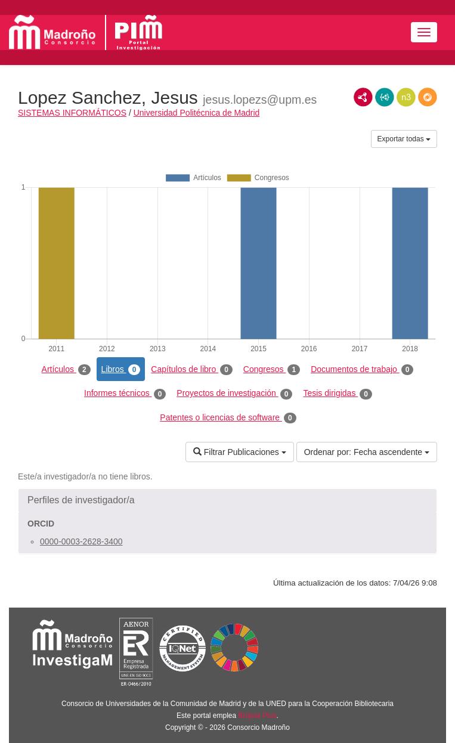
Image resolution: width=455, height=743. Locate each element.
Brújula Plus (258, 715)
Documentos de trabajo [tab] (362, 369)
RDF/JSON (427, 97)
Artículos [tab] (66, 369)
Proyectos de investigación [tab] (234, 393)
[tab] (227, 500)
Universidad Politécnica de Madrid (197, 112)
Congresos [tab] (271, 369)
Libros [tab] (121, 369)
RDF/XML (363, 97)
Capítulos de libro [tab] (192, 369)
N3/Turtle (406, 97)
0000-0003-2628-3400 (81, 541)
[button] (227, 500)
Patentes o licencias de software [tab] (228, 418)
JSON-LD (384, 97)
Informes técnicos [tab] (125, 393)
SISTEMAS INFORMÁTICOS (72, 112)
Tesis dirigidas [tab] (337, 393)
